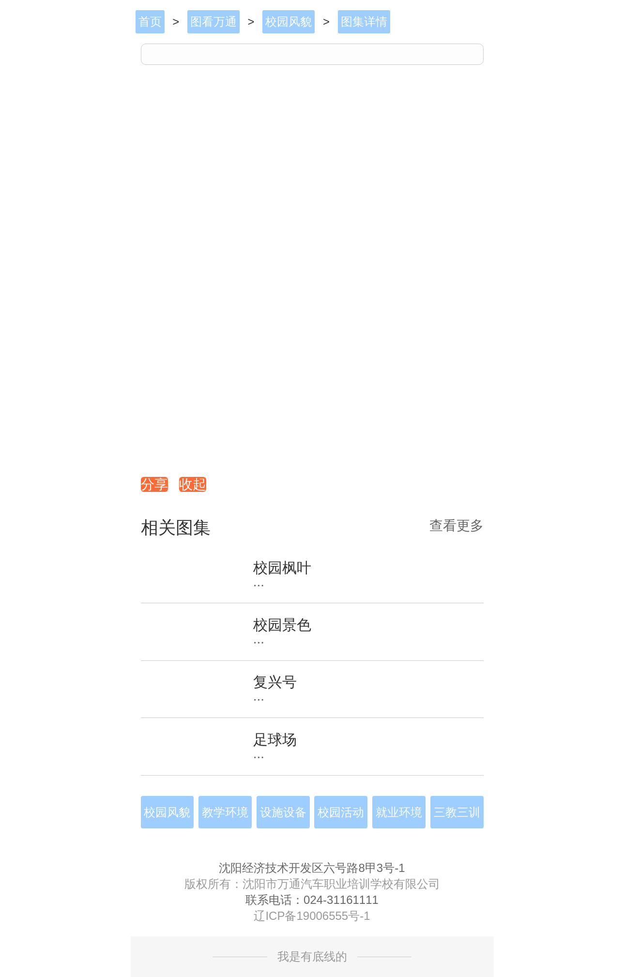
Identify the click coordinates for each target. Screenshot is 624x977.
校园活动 (341, 812)
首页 (150, 21)
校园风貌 (288, 21)
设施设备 (283, 812)
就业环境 (399, 812)
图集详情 (364, 21)
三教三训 (457, 812)
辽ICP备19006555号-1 (312, 916)
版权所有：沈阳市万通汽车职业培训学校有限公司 (312, 884)
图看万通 (213, 21)
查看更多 (456, 526)
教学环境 (225, 812)
